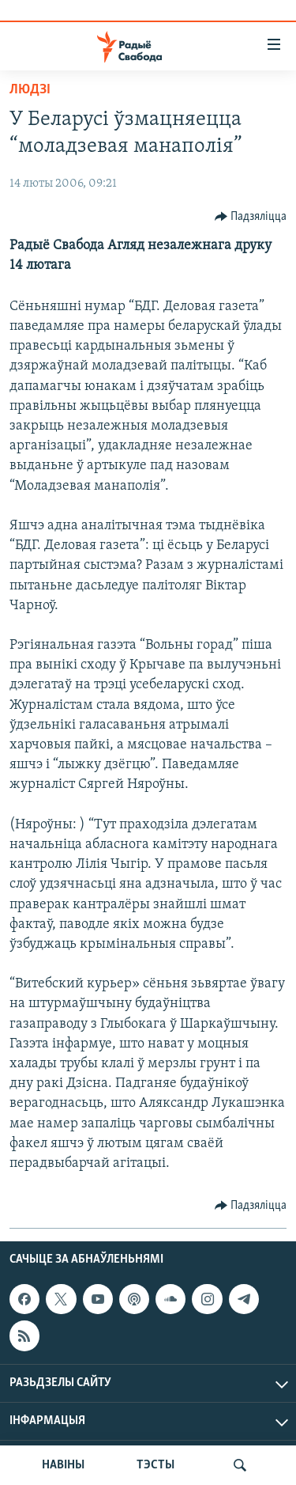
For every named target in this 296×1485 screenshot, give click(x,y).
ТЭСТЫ (155, 1465)
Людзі (30, 89)
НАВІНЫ (63, 1465)
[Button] (251, 216)
